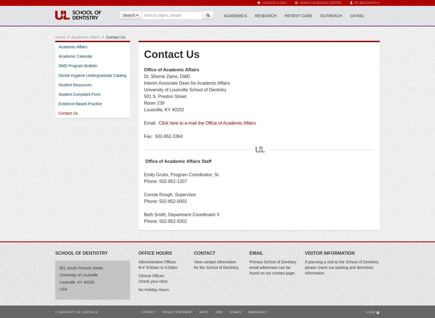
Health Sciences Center (318, 3)
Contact (149, 312)
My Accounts (365, 3)
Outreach (331, 16)
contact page (283, 273)
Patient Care (298, 16)
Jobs (219, 312)
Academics (235, 16)
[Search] (208, 15)
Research (266, 16)
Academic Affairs (85, 37)
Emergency (257, 312)
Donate (236, 312)
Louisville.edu (272, 3)
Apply (204, 312)
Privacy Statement (177, 312)
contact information (219, 262)
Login (373, 313)
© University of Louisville (76, 312)
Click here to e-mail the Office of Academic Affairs (207, 123)
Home (60, 37)
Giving (357, 16)
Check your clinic (153, 281)
